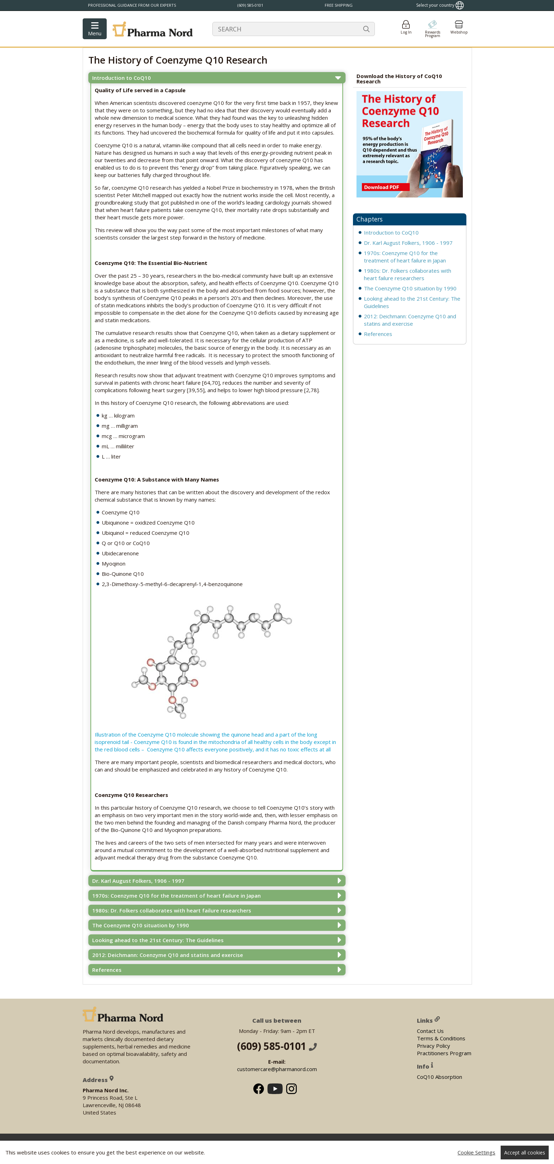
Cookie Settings (476, 1152)
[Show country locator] (440, 5)
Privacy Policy (433, 1045)
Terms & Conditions (441, 1037)
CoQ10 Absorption (439, 1076)
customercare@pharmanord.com (277, 1069)
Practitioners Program (444, 1052)
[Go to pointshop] (432, 28)
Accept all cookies (524, 1152)
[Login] (406, 28)
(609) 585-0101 (277, 1046)
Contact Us (430, 1030)
